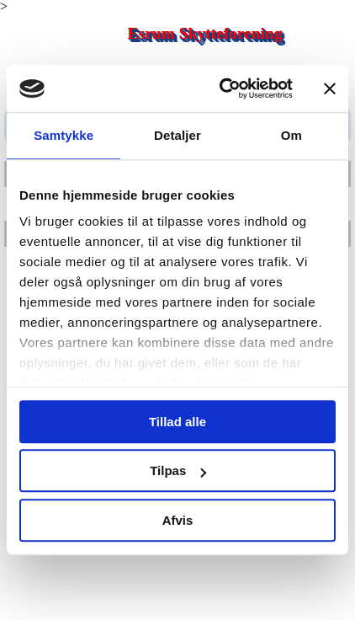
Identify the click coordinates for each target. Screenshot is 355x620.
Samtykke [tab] (63, 135)
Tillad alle (177, 421)
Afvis (177, 520)
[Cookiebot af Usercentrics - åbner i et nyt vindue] (222, 88)
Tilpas (178, 470)
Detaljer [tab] (177, 135)
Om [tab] (291, 135)
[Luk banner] (330, 88)
